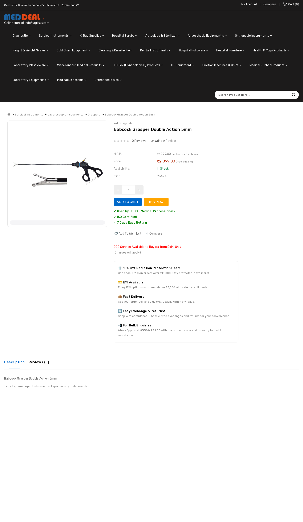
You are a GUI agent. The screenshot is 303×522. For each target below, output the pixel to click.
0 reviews (139, 141)
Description (14, 362)
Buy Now (156, 202)
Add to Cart (127, 202)
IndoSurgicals (123, 123)
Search (293, 95)
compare (155, 233)
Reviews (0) (39, 362)
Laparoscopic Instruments (31, 386)
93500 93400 (150, 330)
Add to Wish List (130, 233)
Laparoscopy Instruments (69, 386)
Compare (269, 4)
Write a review (163, 141)
